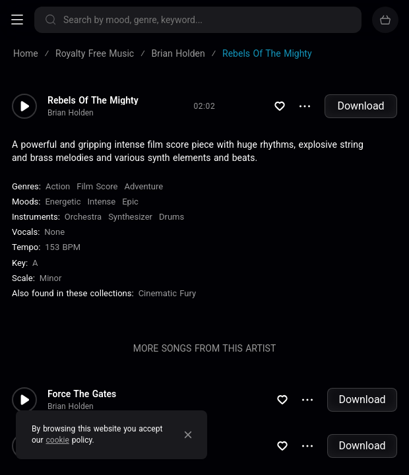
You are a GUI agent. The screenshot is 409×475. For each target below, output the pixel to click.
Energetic (62, 201)
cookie (57, 440)
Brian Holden (70, 113)
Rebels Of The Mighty (93, 100)
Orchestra (83, 217)
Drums (171, 217)
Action (58, 186)
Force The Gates (81, 393)
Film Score (97, 186)
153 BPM (62, 247)
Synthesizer (130, 217)
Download (360, 106)
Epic (130, 201)
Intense (102, 201)
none (54, 232)
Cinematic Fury (168, 293)
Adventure (144, 186)
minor (51, 278)
